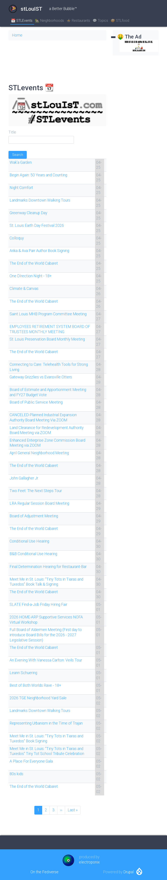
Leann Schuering (23, 673)
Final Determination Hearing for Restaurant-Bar (48, 566)
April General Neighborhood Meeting (39, 453)
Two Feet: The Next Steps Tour (36, 491)
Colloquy (17, 238)
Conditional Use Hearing (29, 541)
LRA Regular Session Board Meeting (39, 503)
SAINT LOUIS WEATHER (57, 60)
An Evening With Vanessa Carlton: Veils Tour (46, 660)
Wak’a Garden (21, 162)
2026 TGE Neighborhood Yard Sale (38, 698)
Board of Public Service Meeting (36, 402)
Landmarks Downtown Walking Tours (40, 200)
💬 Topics (100, 20)
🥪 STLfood (120, 20)
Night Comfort (21, 187)
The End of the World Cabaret (34, 263)
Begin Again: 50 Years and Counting (38, 175)
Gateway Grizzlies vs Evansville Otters (41, 377)
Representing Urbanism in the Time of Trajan (46, 723)
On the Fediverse (44, 872)
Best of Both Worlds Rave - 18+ (35, 685)
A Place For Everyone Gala (31, 761)
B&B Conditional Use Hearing (33, 554)
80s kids (16, 774)
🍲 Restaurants (78, 20)
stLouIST (25, 9)
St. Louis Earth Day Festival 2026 (37, 225)
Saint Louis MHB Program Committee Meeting (48, 314)
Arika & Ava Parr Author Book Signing (39, 251)
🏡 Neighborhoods (49, 20)
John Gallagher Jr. (24, 478)
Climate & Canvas (24, 288)
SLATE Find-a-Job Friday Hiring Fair (38, 604)
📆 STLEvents (21, 20)
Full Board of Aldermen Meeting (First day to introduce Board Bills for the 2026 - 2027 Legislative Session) (46, 635)
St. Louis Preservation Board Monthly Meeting (47, 339)
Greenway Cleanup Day (28, 213)
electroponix (89, 862)
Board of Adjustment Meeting (34, 516)
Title (12, 132)
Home (17, 35)
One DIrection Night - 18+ (31, 276)
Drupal (128, 872)
